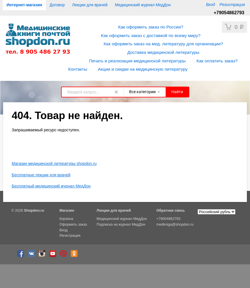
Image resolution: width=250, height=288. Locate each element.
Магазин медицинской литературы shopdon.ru (54, 163)
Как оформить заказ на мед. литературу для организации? (163, 43)
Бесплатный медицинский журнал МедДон (51, 186)
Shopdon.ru (34, 211)
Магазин (66, 211)
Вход (210, 4)
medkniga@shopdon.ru (175, 224)
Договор (57, 5)
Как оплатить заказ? (216, 60)
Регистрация (232, 4)
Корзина (66, 219)
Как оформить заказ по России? (150, 26)
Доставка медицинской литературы (163, 52)
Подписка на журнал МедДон (121, 224)
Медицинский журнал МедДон (143, 5)
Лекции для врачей (89, 5)
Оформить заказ (73, 224)
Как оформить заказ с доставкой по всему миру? (150, 35)
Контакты (77, 69)
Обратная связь (170, 211)
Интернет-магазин (24, 5)
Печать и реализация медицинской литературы (137, 60)
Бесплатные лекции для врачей (41, 175)
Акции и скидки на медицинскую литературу (143, 69)
